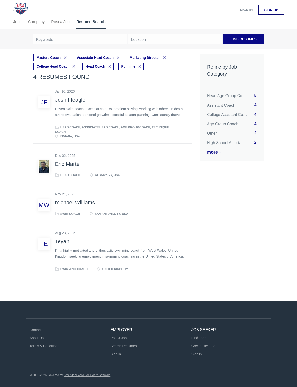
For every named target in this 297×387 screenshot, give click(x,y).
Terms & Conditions (44, 346)
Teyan (62, 241)
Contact (35, 330)
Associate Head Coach (95, 58)
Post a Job (118, 338)
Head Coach (95, 66)
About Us (37, 338)
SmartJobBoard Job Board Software (87, 375)
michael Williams (75, 202)
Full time (128, 66)
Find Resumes (244, 39)
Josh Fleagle (70, 100)
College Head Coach (53, 66)
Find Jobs (198, 338)
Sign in (246, 10)
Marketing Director (145, 58)
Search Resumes (123, 346)
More (212, 152)
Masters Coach (49, 58)
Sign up (271, 10)
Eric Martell (68, 164)
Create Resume (203, 346)
